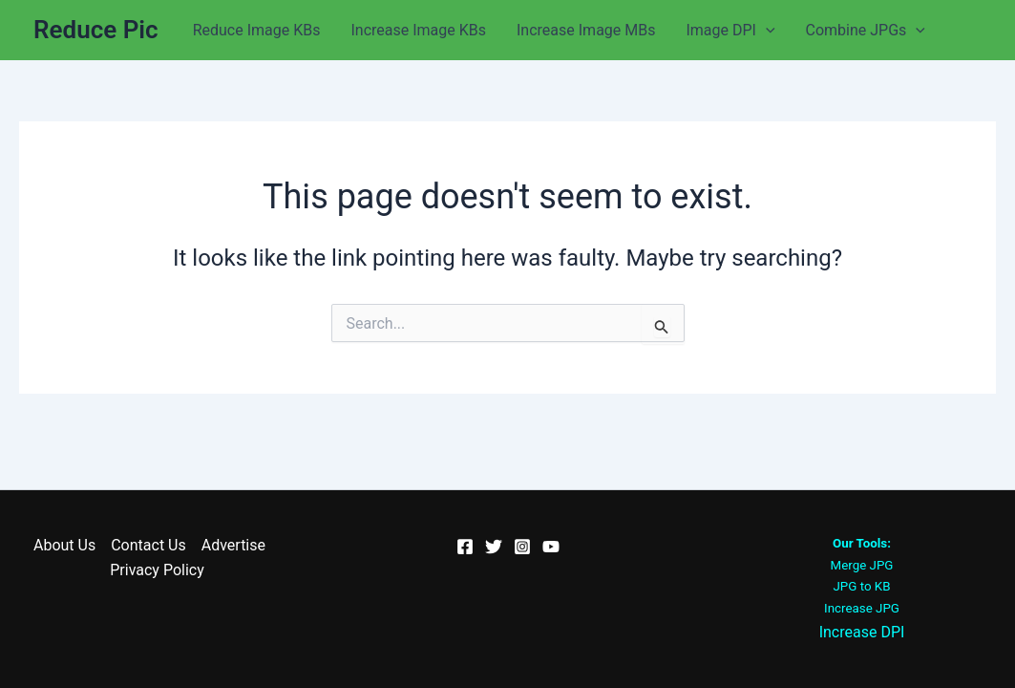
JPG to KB (862, 586)
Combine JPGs (865, 30)
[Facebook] (465, 546)
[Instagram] (522, 546)
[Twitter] (493, 546)
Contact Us (148, 545)
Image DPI (730, 30)
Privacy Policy (157, 570)
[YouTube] (551, 546)
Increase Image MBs (586, 30)
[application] (765, 30)
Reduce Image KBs (257, 30)
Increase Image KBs (418, 30)
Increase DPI (862, 632)
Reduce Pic (96, 29)
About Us (64, 545)
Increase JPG (861, 608)
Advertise (233, 545)
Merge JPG (862, 565)
